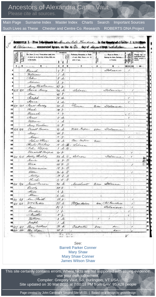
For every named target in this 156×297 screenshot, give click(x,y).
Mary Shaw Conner (78, 256)
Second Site (71, 292)
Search (103, 22)
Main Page (12, 22)
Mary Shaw (78, 252)
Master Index (66, 22)
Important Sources (129, 22)
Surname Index (38, 22)
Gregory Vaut (66, 280)
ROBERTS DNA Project (124, 28)
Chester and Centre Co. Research (71, 28)
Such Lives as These (20, 28)
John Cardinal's (52, 292)
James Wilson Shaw (78, 261)
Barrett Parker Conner (78, 247)
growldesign (128, 292)
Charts (87, 22)
